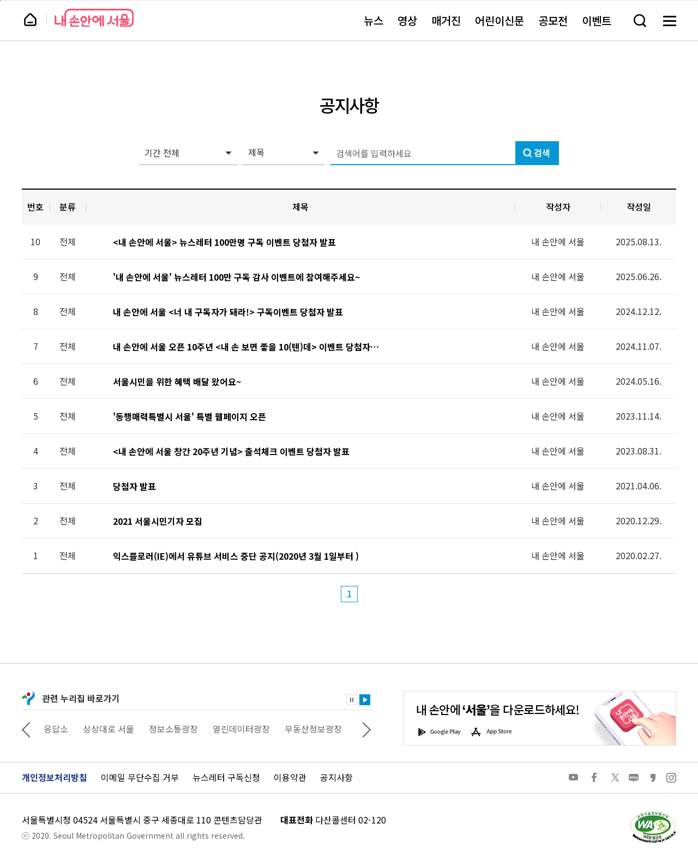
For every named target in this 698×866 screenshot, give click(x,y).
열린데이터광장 (241, 728)
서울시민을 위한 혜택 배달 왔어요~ (177, 381)
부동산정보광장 (313, 728)
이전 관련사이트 (26, 728)
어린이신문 (499, 20)
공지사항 (336, 777)
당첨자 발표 (134, 486)
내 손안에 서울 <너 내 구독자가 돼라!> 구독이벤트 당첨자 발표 (228, 312)
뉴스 (373, 20)
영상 (407, 20)
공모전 (553, 20)
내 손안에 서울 (94, 18)
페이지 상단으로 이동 (0, 0)
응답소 (56, 728)
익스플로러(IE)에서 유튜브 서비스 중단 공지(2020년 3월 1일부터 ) (236, 556)
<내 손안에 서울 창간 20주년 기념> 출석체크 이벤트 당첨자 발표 (231, 451)
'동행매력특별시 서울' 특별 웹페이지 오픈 (189, 416)
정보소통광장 (173, 728)
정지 (351, 699)
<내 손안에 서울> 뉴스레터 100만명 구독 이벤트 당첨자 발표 (224, 242)
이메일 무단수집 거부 (140, 777)
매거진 (446, 20)
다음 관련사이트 (366, 728)
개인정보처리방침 (54, 777)
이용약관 (290, 777)
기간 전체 (162, 152)
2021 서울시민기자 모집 (157, 521)
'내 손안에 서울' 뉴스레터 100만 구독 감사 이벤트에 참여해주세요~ (236, 277)
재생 (364, 699)
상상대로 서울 (108, 728)
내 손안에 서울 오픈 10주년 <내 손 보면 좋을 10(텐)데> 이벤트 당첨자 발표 (246, 347)
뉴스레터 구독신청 (226, 777)
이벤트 (596, 20)
